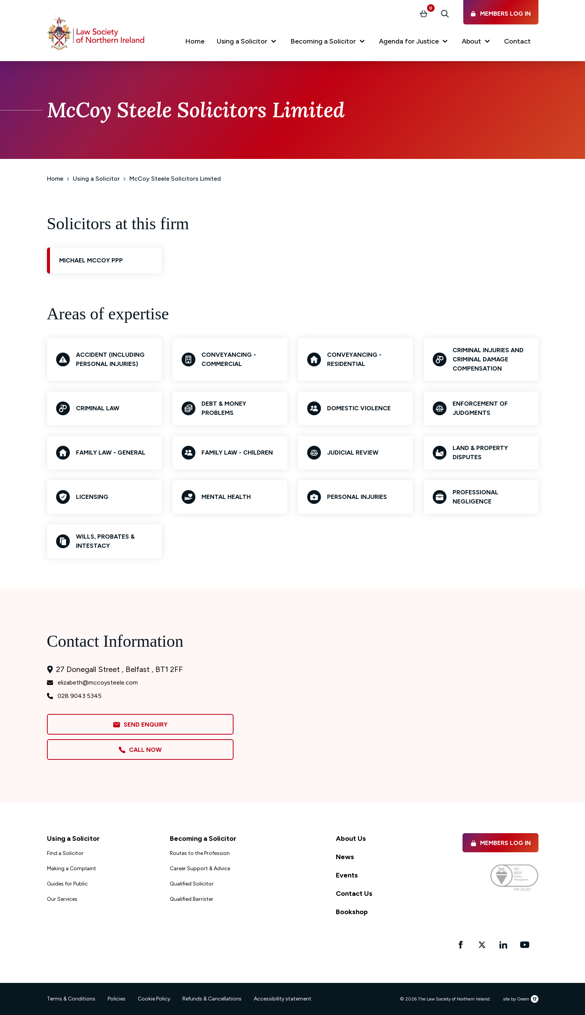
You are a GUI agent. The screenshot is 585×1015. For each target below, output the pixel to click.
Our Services (62, 899)
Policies (117, 999)
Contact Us (354, 893)
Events (347, 875)
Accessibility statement (282, 999)
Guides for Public (67, 884)
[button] (247, 42)
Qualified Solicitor (192, 884)
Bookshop (352, 912)
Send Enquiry (140, 725)
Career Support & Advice (200, 868)
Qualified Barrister (191, 899)
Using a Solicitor (96, 178)
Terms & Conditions (71, 999)
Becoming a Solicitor (203, 838)
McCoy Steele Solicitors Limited (175, 178)
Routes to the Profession (200, 853)
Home (55, 178)
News (345, 857)
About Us (351, 838)
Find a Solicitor (65, 853)
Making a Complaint (71, 868)
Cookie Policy (154, 999)
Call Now (140, 750)
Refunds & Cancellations (212, 999)
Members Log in (500, 843)
